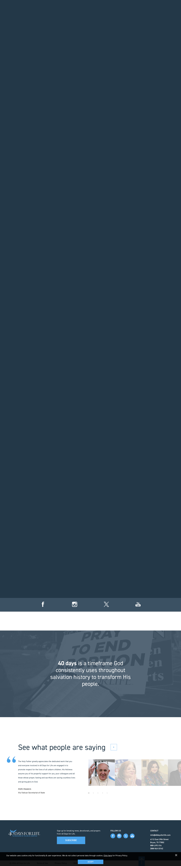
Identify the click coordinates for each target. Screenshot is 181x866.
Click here (108, 855)
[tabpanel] (101, 772)
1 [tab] (89, 793)
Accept (90, 862)
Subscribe (71, 840)
